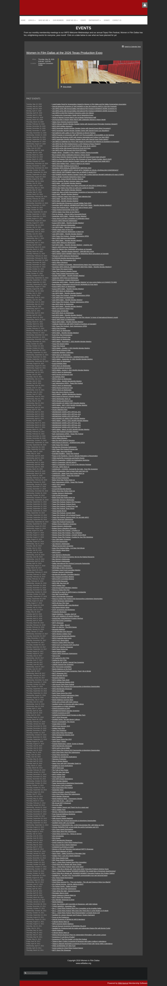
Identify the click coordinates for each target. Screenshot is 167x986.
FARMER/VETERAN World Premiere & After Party (68, 715)
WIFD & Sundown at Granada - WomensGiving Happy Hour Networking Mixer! (78, 264)
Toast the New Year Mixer (60, 772)
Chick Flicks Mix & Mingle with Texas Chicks (66, 864)
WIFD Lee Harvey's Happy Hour (62, 308)
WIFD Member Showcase (60, 796)
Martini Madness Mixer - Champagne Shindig (67, 798)
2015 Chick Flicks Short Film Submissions (66, 752)
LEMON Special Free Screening (62, 664)
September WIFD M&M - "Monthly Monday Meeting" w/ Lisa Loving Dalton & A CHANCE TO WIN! (84, 282)
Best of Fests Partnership (60, 478)
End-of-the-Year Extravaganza (62, 335)
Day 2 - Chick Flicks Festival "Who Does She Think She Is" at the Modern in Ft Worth (80, 911)
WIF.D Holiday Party (59, 809)
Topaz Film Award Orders (60, 344)
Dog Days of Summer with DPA (62, 697)
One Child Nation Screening (61, 539)
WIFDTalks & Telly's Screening (62, 568)
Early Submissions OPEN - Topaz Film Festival (67, 434)
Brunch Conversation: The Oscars (63, 722)
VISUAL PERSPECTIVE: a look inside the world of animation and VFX (75, 827)
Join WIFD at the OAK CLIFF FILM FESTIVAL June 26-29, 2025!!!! (74, 146)
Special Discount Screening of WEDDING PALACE (69, 926)
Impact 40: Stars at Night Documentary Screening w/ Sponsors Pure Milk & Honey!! (79, 192)
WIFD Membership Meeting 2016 (63, 682)
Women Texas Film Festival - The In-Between (67, 533)
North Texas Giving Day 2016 (62, 693)
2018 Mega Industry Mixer (60, 607)
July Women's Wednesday (61, 544)
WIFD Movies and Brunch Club (62, 374)
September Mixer (58, 790)
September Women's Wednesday (63, 500)
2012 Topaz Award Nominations (62, 878)
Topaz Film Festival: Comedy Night (63, 513)
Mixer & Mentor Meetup (60, 761)
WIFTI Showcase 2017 (59, 673)
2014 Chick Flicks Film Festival (62, 788)
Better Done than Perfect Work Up (63, 480)
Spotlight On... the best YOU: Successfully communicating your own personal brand (79, 875)
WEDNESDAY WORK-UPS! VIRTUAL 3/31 (66, 423)
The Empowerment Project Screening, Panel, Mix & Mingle (71, 671)
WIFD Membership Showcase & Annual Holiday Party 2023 (71, 203)
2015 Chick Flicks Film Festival (62, 733)
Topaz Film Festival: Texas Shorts (63, 508)
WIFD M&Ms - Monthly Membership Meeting (66, 381)
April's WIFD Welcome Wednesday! (64, 242)
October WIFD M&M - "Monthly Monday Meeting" (68, 275)
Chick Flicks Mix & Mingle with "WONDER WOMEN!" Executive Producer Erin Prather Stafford (83, 873)
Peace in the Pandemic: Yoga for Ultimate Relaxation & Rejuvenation (75, 456)
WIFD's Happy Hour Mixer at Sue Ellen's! (65, 212)
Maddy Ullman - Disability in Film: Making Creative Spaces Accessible (75, 152)
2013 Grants (56, 838)
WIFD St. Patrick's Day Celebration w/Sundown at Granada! (72, 249)
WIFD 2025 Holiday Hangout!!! (62, 126)
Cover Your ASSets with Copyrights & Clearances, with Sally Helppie (74, 904)
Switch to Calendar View (133, 46)
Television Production (59, 759)
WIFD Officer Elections (59, 438)
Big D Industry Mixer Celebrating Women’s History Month (71, 155)
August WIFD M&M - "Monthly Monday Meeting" (68, 223)
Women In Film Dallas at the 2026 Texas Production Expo (64, 52)
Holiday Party (56, 486)
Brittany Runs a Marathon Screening (64, 524)
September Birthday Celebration (62, 352)
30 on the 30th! (57, 805)
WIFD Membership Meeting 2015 (63, 735)
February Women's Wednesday (62, 572)
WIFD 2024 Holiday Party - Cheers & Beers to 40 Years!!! (71, 163)
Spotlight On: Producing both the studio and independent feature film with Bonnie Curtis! (81, 928)
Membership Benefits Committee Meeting (66, 574)
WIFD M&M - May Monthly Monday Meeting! (66, 190)
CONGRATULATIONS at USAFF (63, 847)
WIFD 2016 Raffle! (58, 691)
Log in (144, 5)
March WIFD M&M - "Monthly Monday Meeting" (68, 322)
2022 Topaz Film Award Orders (62, 269)
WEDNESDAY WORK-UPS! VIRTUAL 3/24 (66, 425)
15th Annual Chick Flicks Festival (63, 684)
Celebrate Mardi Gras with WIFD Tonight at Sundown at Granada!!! (74, 324)
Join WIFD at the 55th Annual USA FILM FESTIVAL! (69, 150)
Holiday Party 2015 (58, 728)
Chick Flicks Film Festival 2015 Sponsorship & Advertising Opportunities (76, 750)
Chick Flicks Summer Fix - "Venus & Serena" (67, 834)
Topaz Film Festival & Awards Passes (64, 271)
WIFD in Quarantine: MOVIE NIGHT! (64, 462)
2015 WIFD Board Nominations (62, 779)
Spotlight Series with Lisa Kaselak (63, 823)
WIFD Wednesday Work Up (61, 399)
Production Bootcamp (59, 612)
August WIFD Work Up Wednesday (63, 286)
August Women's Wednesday (62, 526)
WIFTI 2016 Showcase (59, 717)
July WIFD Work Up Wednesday (62, 291)
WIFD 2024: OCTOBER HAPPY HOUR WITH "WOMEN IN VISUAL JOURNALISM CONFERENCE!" (85, 170)
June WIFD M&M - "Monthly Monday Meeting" (67, 234)
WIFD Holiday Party (58, 585)
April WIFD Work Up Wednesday (63, 313)
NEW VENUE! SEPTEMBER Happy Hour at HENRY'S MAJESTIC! (74, 172)
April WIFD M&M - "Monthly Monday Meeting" (67, 315)
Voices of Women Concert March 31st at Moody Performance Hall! (74, 117)
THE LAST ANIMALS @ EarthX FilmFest (65, 616)
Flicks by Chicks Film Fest (60, 590)
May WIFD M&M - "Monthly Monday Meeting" (67, 240)
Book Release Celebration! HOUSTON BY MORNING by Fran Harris (75, 284)
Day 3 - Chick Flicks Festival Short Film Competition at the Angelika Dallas (76, 908)
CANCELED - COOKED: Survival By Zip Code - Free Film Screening (75, 469)
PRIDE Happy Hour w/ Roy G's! (62, 229)
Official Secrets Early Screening (62, 546)
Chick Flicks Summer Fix (60, 755)
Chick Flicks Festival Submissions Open (65, 695)
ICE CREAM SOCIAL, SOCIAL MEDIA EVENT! (68, 884)
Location (33, 63)
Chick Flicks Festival (59, 816)
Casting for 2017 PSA (59, 660)
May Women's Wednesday (61, 559)
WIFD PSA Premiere (59, 328)
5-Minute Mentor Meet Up (60, 922)
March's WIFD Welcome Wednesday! (64, 247)
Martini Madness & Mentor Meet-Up (64, 895)
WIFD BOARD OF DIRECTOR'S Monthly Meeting (68, 403)
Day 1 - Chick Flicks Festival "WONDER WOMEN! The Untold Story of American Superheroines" (84, 871)
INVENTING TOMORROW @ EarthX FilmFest (67, 618)
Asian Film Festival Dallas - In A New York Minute (68, 548)
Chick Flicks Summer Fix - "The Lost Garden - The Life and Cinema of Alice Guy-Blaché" (81, 882)
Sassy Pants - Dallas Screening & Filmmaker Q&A (68, 853)
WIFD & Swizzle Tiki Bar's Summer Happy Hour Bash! (70, 181)
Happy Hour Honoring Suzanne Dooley (65, 122)
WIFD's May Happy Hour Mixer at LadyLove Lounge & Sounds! (73, 188)
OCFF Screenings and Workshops (63, 610)
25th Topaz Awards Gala (60, 858)
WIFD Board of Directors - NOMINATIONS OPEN (68, 442)
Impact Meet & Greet (59, 724)
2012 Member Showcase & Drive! (63, 900)
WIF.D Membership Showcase (62, 840)
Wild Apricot (123, 983)
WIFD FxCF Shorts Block (60, 640)
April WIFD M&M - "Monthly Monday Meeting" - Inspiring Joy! (72, 245)
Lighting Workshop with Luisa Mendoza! (65, 605)
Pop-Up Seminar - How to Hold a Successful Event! (69, 214)
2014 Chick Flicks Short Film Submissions (66, 794)
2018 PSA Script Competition (61, 620)
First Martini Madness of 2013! (62, 851)
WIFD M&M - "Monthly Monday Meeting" (65, 333)
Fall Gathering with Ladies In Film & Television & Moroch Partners (74, 133)
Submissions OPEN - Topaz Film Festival (65, 475)
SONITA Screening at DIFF (61, 708)
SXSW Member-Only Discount (62, 631)
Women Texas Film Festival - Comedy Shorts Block (69, 535)
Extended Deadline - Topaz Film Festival (65, 453)
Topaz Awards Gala (58, 777)
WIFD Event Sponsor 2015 (61, 726)
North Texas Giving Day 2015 (62, 739)
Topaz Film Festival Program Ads (63, 522)
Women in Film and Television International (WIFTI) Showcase (72, 849)
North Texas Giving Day (60, 649)
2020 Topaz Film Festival (60, 445)
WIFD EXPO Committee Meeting (63, 579)
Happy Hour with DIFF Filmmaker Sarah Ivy (66, 763)
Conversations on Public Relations (63, 706)
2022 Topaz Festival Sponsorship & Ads (65, 273)
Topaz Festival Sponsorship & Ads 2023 (65, 210)
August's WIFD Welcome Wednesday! (64, 221)
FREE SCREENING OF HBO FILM (63, 946)
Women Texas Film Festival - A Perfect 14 (66, 530)
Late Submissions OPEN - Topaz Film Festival (67, 383)
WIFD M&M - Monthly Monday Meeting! (65, 194)
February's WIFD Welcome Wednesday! (65, 256)
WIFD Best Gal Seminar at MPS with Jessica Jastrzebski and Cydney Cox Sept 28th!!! (80, 137)
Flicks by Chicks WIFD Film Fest (63, 642)
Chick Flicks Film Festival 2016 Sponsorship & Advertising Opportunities (76, 686)
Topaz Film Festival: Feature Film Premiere (66, 502)
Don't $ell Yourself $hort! (60, 594)
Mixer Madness (57, 737)
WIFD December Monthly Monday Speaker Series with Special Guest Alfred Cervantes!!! (81, 128)
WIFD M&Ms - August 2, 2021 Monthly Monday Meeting (70, 370)
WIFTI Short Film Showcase (61, 897)
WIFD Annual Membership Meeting (63, 636)
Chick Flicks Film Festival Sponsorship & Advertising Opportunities (74, 820)
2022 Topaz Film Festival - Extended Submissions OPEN (71, 295)
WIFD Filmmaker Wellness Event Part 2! (65, 166)
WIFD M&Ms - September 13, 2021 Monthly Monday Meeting (72, 359)
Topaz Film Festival (58, 346)
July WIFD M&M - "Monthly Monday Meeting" (67, 227)
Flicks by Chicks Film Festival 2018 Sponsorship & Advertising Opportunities (77, 599)
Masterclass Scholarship (60, 311)
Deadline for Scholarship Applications (64, 757)
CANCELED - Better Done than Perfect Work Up (68, 473)
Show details (67, 87)
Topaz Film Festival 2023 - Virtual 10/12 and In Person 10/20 (72, 207)
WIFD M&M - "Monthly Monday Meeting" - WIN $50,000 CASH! (73, 251)
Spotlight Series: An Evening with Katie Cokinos (68, 704)
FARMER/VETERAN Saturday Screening (65, 711)
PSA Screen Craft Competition (62, 785)
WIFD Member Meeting (60, 781)
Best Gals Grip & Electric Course (63, 392)
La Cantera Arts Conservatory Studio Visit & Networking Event (72, 115)
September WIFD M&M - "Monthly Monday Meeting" (69, 216)
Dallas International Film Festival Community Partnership (71, 563)
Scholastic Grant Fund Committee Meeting (66, 570)
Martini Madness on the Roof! (62, 669)
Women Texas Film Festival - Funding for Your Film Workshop (72, 537)
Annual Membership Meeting (61, 436)
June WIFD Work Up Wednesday (63, 297)
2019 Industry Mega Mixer (60, 550)
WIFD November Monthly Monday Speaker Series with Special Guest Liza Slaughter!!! (80, 130)
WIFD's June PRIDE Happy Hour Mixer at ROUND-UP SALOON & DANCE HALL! (79, 185)
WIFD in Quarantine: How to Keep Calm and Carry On (70, 471)
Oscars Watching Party (59, 409)
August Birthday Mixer (59, 363)
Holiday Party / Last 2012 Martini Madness (66, 856)
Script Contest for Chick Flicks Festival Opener (67, 948)
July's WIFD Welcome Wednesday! (63, 225)
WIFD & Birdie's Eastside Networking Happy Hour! (68, 177)
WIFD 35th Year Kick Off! (60, 583)
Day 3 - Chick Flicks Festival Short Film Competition (69, 862)
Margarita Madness (58, 629)
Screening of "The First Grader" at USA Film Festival (69, 939)
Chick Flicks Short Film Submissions (64, 831)
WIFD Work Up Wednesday (61, 330)
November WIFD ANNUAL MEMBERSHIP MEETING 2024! (71, 168)
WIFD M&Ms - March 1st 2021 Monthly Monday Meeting (70, 429)
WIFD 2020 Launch (58, 484)
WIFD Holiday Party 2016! (60, 680)
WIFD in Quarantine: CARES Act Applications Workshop (70, 460)
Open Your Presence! (59, 730)
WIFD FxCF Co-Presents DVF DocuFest (65, 645)
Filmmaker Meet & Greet (60, 893)
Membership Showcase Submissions (64, 447)
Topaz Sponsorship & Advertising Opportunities (67, 783)
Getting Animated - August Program (64, 792)
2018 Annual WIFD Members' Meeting (64, 588)
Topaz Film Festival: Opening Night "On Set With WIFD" (70, 517)
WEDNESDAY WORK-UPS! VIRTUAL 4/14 (66, 414)
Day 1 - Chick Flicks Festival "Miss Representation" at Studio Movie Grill (76, 913)
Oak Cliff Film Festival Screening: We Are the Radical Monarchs (73, 557)
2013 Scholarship (58, 836)
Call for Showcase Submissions (62, 519)
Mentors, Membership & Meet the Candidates (67, 812)
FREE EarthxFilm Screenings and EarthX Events (68, 458)
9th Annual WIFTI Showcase (61, 803)
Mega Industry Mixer (59, 651)
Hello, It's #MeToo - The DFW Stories (64, 627)
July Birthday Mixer (58, 377)
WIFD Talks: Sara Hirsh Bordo (62, 451)
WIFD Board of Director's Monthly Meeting (66, 396)
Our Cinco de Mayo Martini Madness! (64, 845)
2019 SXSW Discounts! (60, 581)
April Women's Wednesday (61, 561)
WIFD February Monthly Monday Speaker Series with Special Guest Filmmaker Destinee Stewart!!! (84, 124)
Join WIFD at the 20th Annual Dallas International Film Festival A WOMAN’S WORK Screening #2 (84, 108)
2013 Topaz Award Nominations (62, 829)
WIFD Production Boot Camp (61, 638)
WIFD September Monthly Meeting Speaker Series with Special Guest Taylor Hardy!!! (80, 139)
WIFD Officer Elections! (60, 262)
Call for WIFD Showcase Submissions (64, 653)
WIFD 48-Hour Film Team (60, 603)
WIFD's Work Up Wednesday (61, 372)
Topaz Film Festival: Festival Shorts (64, 504)
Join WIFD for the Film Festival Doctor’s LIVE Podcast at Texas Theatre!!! (76, 144)
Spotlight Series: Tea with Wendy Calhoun (66, 719)
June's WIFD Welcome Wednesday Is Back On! (68, 231)
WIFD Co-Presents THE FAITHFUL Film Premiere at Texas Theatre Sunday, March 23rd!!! (82, 159)
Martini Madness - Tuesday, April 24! (64, 614)
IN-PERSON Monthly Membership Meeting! (66, 258)
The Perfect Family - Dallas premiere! (64, 886)
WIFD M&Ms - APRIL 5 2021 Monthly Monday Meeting (70, 420)
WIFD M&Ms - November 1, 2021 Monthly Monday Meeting (71, 341)
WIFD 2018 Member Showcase (62, 596)
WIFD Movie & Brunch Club (61, 337)
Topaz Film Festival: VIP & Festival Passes (66, 515)
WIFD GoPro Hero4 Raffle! (61, 748)
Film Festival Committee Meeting (63, 577)
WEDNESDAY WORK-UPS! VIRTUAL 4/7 (66, 416)
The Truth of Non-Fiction (60, 770)
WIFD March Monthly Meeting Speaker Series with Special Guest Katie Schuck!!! (79, 157)
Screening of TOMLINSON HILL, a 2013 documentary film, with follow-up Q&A (78, 825)
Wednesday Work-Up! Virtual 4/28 (63, 407)
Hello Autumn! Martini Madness (62, 818)
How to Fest (56, 656)
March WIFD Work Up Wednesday (63, 319)
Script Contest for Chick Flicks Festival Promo (67, 842)
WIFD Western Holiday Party (61, 634)
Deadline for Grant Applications (62, 766)
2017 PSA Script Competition (61, 667)
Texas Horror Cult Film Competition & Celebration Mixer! (70, 218)
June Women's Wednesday (61, 555)
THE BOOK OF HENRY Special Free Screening (68, 662)
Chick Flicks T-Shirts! (59, 741)
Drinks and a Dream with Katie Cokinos (65, 702)
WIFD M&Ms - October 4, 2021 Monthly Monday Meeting (71, 348)
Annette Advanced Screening (61, 368)
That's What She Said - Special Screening (66, 891)
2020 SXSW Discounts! (60, 495)
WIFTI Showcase (58, 623)
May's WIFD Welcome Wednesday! (64, 238)
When (34, 59)
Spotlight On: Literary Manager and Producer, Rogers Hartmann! (73, 915)
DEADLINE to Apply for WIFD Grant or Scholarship (69, 592)
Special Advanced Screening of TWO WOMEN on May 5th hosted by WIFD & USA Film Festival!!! (84, 106)
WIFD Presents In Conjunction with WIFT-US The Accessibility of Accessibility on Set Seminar (83, 135)
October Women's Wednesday (62, 493)
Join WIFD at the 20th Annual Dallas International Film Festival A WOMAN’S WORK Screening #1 (84, 111)
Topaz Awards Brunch (59, 511)
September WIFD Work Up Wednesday (65, 278)
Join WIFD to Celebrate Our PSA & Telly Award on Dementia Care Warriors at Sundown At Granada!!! (85, 141)
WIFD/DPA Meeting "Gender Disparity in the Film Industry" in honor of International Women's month (85, 317)
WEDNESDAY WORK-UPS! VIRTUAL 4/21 (66, 412)
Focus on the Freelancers (60, 917)
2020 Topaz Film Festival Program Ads (65, 449)
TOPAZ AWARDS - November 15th (63, 906)
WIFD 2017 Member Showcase (62, 647)
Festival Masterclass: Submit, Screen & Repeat (67, 744)
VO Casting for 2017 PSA (60, 658)
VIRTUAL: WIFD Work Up (60, 467)
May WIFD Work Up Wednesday (63, 304)
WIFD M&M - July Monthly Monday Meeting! (66, 183)
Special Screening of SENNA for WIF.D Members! (68, 919)
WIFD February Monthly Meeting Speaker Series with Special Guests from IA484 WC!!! (81, 161)
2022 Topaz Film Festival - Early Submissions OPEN (69, 326)
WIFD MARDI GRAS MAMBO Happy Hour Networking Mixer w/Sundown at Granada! (80, 253)
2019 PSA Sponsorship (60, 541)
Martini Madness (57, 880)
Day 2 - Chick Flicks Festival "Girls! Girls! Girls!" (68, 867)
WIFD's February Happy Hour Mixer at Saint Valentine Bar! (71, 196)
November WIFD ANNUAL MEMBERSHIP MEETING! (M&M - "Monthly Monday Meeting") (82, 205)
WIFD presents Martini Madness (62, 924)
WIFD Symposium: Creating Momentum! (65, 280)
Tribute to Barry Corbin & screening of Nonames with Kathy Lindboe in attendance (79, 941)
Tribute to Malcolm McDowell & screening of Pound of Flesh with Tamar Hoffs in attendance (82, 943)
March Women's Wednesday (61, 566)
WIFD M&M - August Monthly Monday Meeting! (67, 179)
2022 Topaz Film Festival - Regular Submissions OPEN (70, 302)
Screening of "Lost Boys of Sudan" (63, 937)
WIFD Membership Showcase (62, 689)
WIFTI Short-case (58, 768)
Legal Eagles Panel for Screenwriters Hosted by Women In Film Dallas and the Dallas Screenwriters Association (89, 104)
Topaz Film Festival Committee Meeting (65, 431)
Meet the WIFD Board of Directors (63, 440)
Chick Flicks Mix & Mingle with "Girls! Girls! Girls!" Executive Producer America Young (80, 869)
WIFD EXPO (56, 552)
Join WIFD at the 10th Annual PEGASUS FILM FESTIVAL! (71, 148)
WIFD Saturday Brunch (60, 675)
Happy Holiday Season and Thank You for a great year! (70, 807)
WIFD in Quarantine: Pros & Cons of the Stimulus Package (71, 464)
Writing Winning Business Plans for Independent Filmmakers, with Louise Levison (79, 935)
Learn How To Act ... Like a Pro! (62, 801)
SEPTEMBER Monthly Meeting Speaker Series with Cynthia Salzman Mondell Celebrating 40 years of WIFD (88, 174)
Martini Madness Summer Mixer (62, 700)
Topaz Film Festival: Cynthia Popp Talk (65, 506)
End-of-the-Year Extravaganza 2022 (64, 260)
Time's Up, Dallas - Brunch (61, 625)
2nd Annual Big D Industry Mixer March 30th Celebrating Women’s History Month (79, 119)
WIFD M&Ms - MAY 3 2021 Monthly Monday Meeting (69, 405)
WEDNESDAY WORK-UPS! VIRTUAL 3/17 (66, 427)
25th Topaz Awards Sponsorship (62, 860)
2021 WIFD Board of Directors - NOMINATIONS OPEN (70, 357)
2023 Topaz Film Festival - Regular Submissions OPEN (70, 236)
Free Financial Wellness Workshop (63, 814)
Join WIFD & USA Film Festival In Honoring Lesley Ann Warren (73, 113)
